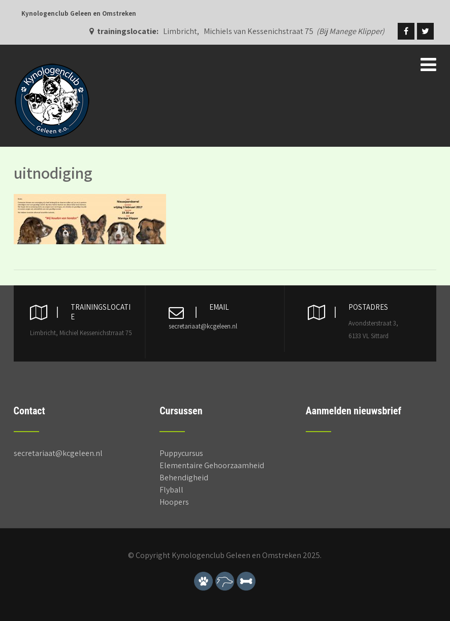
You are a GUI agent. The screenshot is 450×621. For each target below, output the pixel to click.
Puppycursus (181, 453)
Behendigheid (183, 477)
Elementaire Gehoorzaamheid (211, 465)
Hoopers (174, 502)
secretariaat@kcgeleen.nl (203, 326)
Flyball (171, 489)
